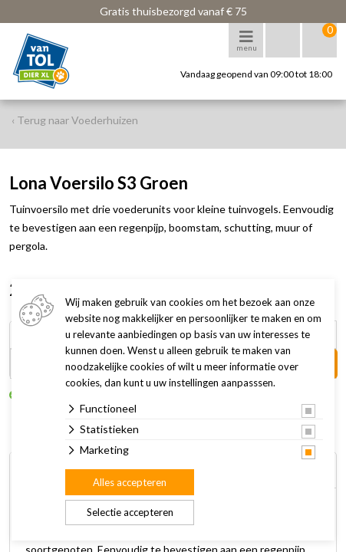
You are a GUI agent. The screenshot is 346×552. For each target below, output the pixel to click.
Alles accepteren (129, 482)
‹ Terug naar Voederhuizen (75, 120)
